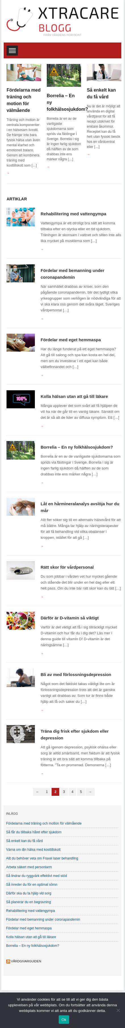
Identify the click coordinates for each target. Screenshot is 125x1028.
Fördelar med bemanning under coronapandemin (43, 919)
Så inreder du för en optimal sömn (32, 885)
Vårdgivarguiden (26, 961)
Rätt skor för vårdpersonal (67, 567)
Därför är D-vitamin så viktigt (70, 617)
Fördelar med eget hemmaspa (71, 339)
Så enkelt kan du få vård (24, 841)
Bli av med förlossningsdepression (76, 674)
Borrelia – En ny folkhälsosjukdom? (77, 447)
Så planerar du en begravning (28, 902)
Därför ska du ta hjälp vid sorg (28, 893)
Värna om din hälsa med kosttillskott (33, 850)
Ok (64, 1020)
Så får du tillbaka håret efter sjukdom (34, 832)
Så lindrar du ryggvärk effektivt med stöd (36, 876)
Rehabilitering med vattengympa (73, 213)
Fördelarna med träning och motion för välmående (44, 823)
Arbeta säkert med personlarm (29, 867)
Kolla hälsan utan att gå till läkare (74, 396)
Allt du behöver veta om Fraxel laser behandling (42, 858)
